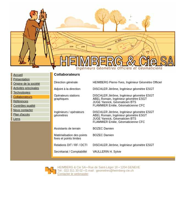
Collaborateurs (22, 96)
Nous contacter (23, 110)
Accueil (18, 74)
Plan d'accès (21, 114)
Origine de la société (26, 83)
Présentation (21, 79)
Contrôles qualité (24, 105)
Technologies (21, 92)
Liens (16, 118)
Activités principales (26, 88)
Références (20, 101)
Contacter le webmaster (73, 173)
